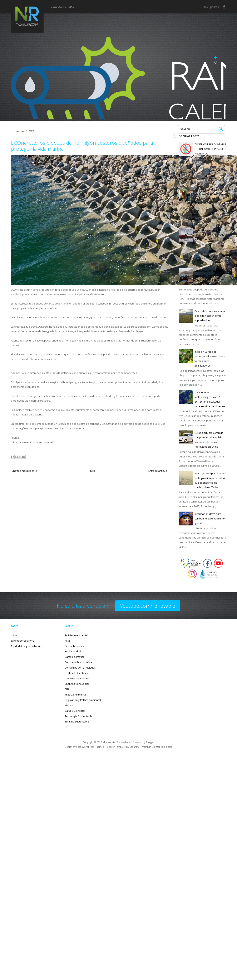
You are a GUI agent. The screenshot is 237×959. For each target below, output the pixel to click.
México (69, 705)
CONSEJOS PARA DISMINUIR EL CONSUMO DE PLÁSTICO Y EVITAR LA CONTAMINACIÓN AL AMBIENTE (202, 153)
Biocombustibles (74, 646)
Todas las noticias (61, 7)
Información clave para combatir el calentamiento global (210, 518)
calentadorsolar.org (22, 640)
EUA (67, 689)
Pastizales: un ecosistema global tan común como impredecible (210, 315)
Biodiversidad (73, 651)
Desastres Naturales (77, 678)
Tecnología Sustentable (78, 716)
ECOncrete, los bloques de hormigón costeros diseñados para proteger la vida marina (82, 145)
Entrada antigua (157, 470)
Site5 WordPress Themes (90, 746)
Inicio (93, 470)
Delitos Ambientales (76, 673)
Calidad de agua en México (26, 646)
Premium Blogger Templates (156, 746)
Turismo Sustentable (77, 721)
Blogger (150, 742)
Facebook (224, 7)
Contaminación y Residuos (80, 667)
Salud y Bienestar (75, 710)
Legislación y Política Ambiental (83, 700)
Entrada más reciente (24, 470)
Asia (67, 640)
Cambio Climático (75, 657)
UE (66, 727)
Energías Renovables (77, 683)
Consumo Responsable (78, 662)
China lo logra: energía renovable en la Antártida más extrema (209, 234)
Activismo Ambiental (76, 635)
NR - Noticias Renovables (116, 742)
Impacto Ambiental (75, 694)
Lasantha (135, 746)
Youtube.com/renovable (147, 605)
